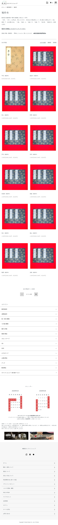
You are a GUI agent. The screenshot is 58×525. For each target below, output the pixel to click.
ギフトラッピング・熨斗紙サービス (11, 373)
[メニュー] (55, 2)
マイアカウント (7, 497)
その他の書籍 (5, 324)
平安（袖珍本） (5, 76)
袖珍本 (15, 7)
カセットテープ (5, 339)
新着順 (54, 43)
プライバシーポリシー (8, 484)
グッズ (3, 363)
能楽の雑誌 (4, 334)
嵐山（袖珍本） (34, 233)
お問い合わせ (6, 514)
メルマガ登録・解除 (8, 488)
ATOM (8, 493)
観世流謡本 (9, 7)
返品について (6, 471)
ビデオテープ (5, 353)
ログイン (5, 505)
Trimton (37, 522)
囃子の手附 (4, 329)
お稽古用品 (4, 358)
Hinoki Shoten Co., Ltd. (29, 522)
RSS (4, 493)
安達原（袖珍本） (6, 194)
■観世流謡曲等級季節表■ (39, 33)
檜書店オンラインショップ (29, 449)
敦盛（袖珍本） (34, 194)
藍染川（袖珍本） (34, 76)
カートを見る (6, 509)
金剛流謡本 (4, 314)
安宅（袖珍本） (34, 154)
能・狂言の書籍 (5, 319)
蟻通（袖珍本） (5, 272)
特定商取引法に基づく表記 (10, 480)
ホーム (3, 7)
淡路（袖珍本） (34, 272)
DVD (3, 348)
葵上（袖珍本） (5, 115)
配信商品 (4, 368)
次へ (36, 295)
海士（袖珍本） (5, 233)
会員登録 (5, 501)
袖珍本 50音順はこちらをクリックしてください (14, 29)
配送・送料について (8, 467)
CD (2, 344)
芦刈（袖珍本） (5, 154)
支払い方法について (8, 476)
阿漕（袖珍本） (34, 115)
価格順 (49, 43)
